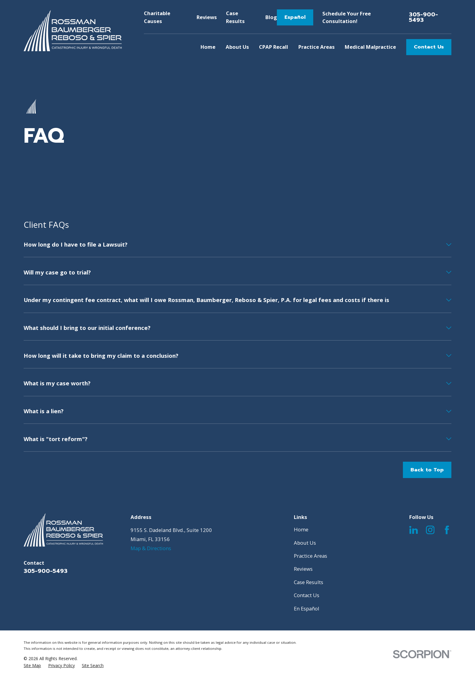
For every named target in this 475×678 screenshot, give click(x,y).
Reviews (207, 17)
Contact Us (429, 47)
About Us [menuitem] (237, 46)
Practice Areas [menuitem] (316, 46)
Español (295, 17)
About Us (305, 542)
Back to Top (427, 470)
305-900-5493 (423, 17)
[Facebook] (447, 530)
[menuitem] (32, 665)
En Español (306, 608)
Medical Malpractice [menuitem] (370, 46)
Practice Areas (310, 555)
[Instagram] (430, 530)
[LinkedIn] (413, 530)
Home (301, 529)
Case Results (308, 582)
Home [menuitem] (208, 46)
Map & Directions (151, 548)
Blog (271, 17)
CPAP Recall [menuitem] (273, 46)
